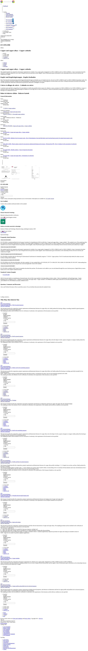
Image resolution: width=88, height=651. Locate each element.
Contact (5, 615)
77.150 (48, 198)
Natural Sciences (6, 644)
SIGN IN (2, 40)
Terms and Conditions (17, 618)
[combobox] (6, 196)
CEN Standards (6, 632)
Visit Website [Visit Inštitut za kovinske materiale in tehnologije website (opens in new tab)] (3, 232)
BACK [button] (4, 53)
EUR (2, 36)
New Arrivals (6, 640)
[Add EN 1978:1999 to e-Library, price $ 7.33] (2, 197)
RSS (4, 616)
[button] (2, 60)
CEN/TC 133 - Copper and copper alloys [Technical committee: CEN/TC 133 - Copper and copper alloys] (12, 111)
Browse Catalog (6, 628)
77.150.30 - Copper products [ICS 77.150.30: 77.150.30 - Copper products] (9, 108)
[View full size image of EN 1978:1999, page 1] (16, 179)
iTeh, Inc (41, 618)
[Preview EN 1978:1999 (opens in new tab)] (2, 189)
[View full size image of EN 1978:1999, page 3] (6, 179)
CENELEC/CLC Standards (9, 634)
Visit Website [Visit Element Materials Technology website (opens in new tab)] (3, 218)
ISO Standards (6, 630)
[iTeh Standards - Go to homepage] (6, 2)
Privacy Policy (27, 618)
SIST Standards (6, 629)
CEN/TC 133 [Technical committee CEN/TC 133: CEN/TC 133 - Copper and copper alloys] (6, 58)
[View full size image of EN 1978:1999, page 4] (36, 179)
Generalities (5, 642)
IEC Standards (6, 631)
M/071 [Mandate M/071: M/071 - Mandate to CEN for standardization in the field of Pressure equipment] (4, 329)
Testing (4, 649)
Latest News (6, 639)
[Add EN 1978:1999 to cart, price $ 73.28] (6, 189)
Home (4, 612)
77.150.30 (52, 198)
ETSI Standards (6, 635)
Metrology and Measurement (9, 648)
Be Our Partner (4, 623)
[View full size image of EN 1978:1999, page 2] (26, 179)
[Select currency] (6, 35)
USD (4, 36)
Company (5, 613)
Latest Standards (6, 626)
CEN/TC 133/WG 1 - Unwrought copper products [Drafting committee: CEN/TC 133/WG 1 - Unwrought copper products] (14, 114)
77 (46, 198)
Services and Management (8, 643)
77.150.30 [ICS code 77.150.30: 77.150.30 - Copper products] (5, 57)
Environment (6, 646)
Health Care (5, 645)
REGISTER (7, 40)
